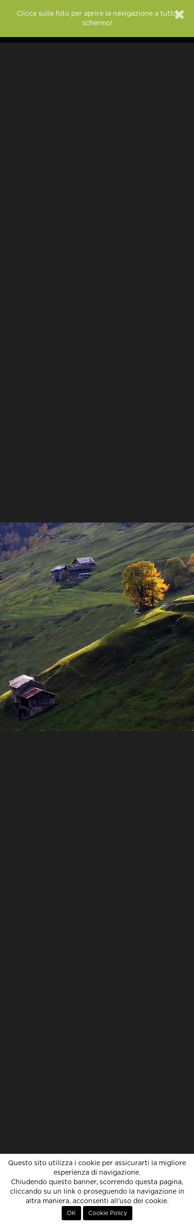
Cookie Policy (107, 1213)
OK (71, 1213)
